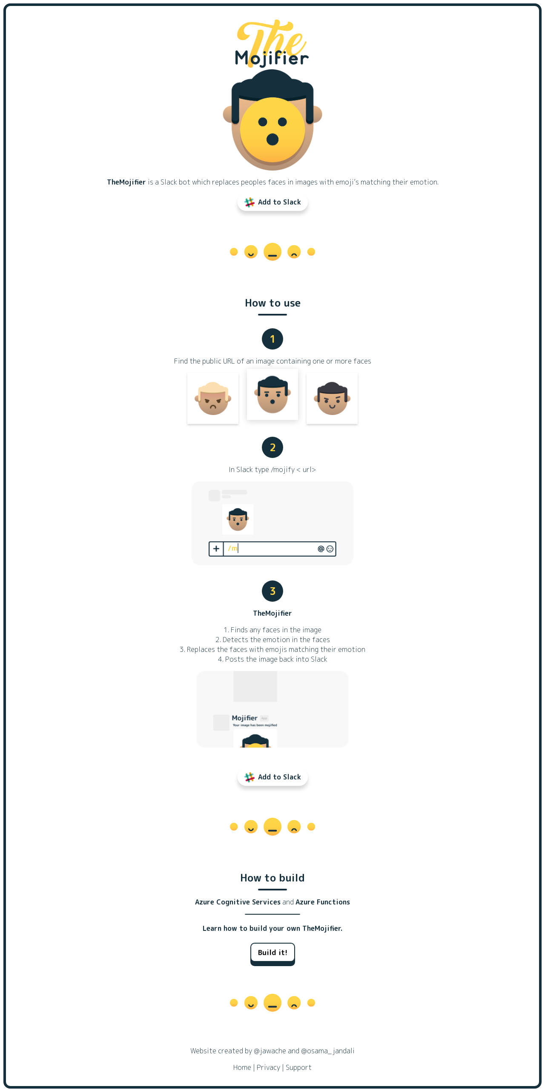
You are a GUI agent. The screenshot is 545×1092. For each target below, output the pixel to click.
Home (242, 1067)
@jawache (270, 1050)
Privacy (268, 1067)
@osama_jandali (328, 1050)
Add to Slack (272, 202)
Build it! (272, 952)
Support (299, 1067)
